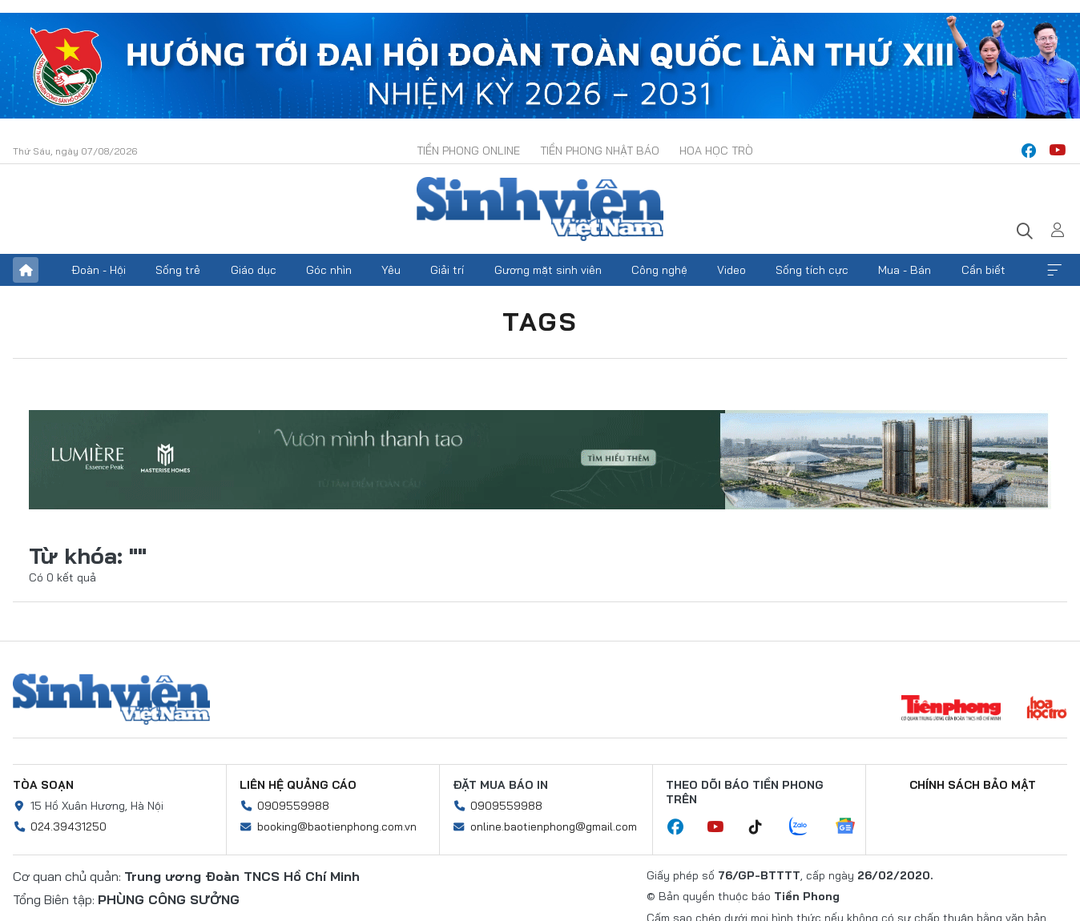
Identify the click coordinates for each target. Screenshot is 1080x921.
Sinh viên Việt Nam (111, 699)
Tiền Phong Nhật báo (599, 150)
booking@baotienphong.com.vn (337, 826)
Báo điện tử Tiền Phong (540, 209)
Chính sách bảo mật (972, 785)
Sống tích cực (812, 270)
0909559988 (293, 805)
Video (731, 270)
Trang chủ (25, 270)
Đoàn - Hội (98, 270)
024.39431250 (68, 826)
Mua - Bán (904, 270)
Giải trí (447, 270)
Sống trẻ (177, 270)
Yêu (391, 270)
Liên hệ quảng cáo (298, 785)
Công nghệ (659, 270)
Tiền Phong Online (468, 150)
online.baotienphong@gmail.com (553, 826)
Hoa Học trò (716, 150)
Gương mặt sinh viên (548, 270)
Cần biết (983, 270)
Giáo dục (253, 270)
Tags (540, 321)
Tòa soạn (43, 785)
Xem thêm (1054, 270)
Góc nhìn (329, 270)
